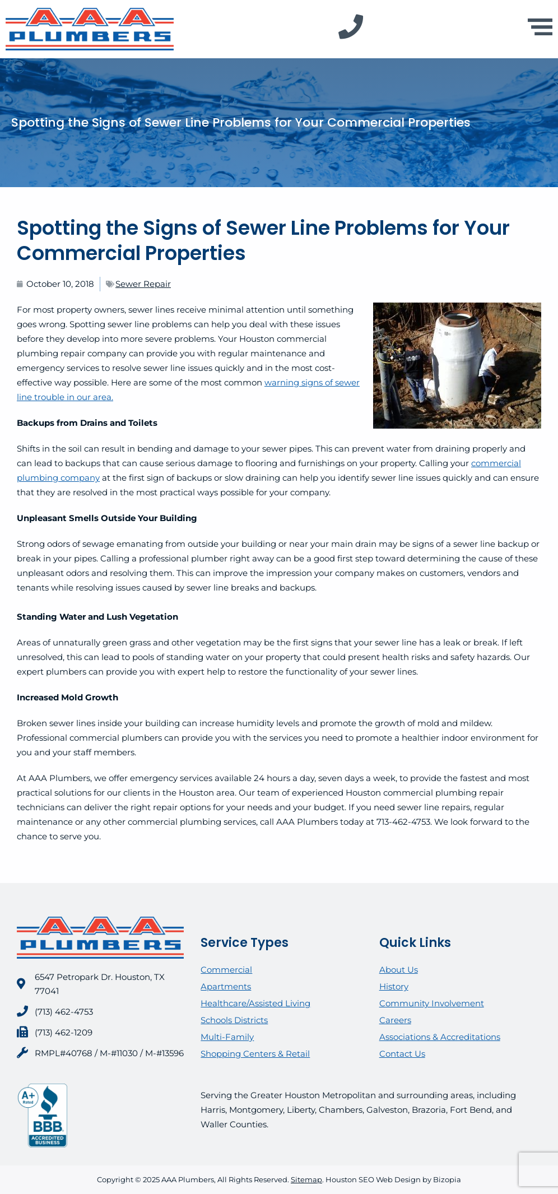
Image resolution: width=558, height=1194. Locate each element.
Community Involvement (431, 1003)
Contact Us (402, 1053)
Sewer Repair (143, 283)
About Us (398, 969)
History (393, 986)
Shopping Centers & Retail (255, 1053)
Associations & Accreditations (439, 1037)
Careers (395, 1020)
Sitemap (306, 1179)
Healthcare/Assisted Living (255, 1003)
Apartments (226, 986)
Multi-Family (227, 1037)
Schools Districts (234, 1020)
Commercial (226, 969)
